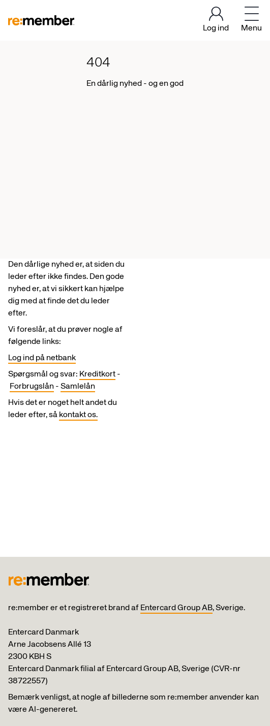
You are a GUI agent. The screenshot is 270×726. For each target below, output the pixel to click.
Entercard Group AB (176, 608)
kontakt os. (78, 415)
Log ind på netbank (42, 358)
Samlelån (78, 387)
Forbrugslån (32, 387)
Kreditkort (97, 374)
